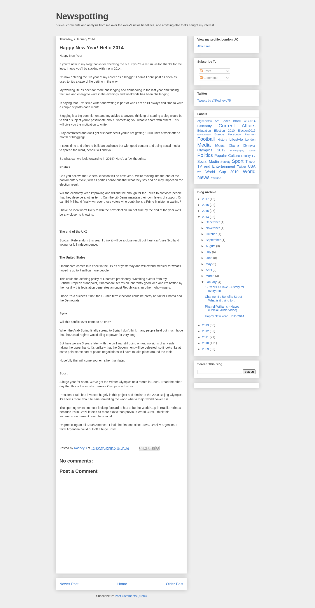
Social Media (208, 162)
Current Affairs (237, 125)
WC (199, 172)
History (222, 139)
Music (220, 145)
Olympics (249, 145)
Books (226, 121)
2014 (206, 217)
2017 (206, 199)
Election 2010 (224, 130)
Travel (250, 162)
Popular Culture (227, 156)
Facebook (234, 134)
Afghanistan (204, 121)
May (209, 264)
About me (203, 46)
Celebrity (204, 126)
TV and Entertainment (216, 166)
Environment (204, 134)
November (213, 228)
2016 (206, 205)
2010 (206, 343)
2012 (206, 331)
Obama (234, 145)
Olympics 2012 (211, 150)
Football (206, 139)
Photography (237, 150)
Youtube (216, 178)
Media (204, 145)
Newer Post (69, 584)
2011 (206, 337)
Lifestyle (236, 139)
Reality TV (248, 156)
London (250, 139)
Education (204, 130)
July (209, 252)
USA (252, 166)
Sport (238, 161)
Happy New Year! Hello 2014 (224, 316)
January (211, 282)
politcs (252, 150)
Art (217, 121)
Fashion (250, 134)
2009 (206, 349)
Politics (205, 155)
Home (122, 584)
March (210, 276)
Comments (209, 78)
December (213, 222)
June (209, 258)
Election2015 (247, 130)
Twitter (241, 166)
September (213, 240)
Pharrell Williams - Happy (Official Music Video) (222, 308)
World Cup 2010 (221, 172)
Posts (205, 71)
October (211, 234)
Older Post (174, 584)
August (211, 246)
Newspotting (82, 16)
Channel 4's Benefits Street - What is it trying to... (224, 298)
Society (225, 161)
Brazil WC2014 (244, 121)
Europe (219, 134)
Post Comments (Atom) (131, 596)
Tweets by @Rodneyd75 (214, 100)
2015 (206, 211)
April (209, 270)
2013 (206, 325)
